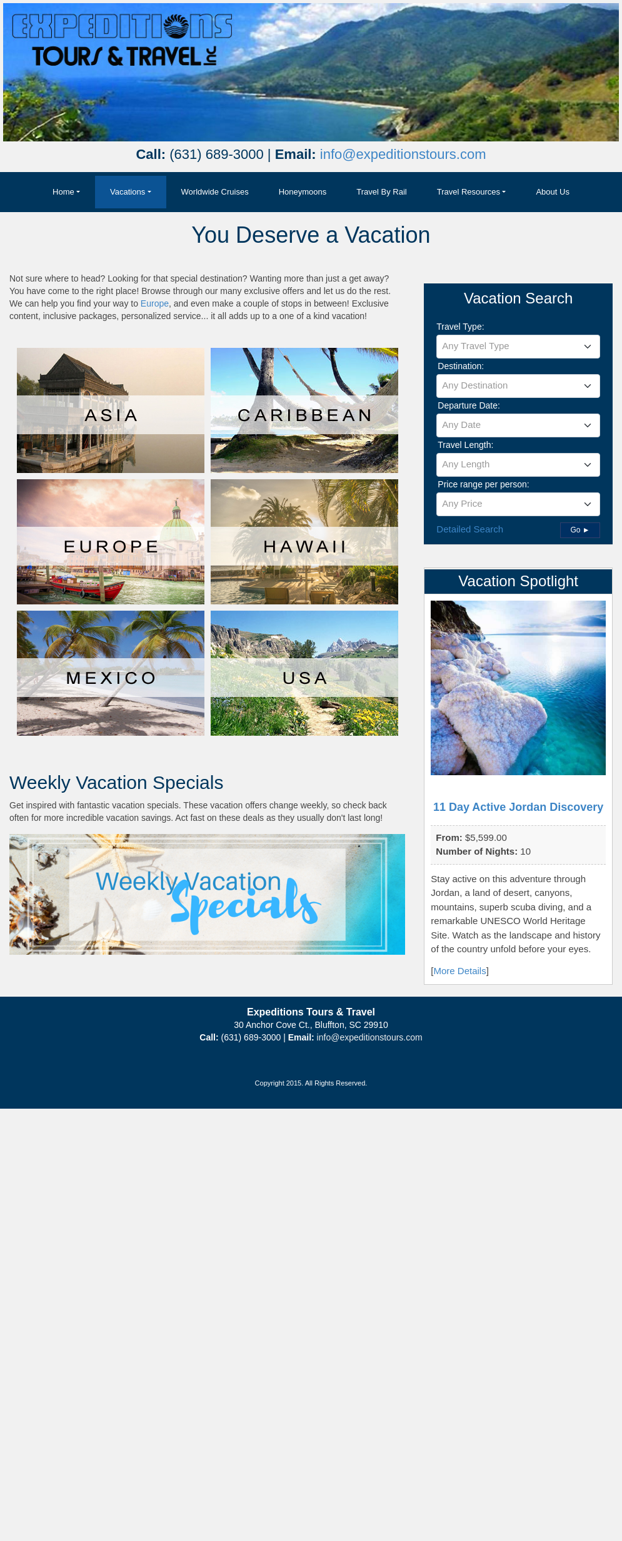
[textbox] (518, 346)
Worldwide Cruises (215, 191)
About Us (552, 191)
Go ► (579, 530)
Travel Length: (465, 445)
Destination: (461, 366)
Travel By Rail (381, 191)
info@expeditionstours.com (403, 154)
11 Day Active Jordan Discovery (518, 807)
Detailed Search (469, 529)
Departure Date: (469, 405)
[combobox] (518, 347)
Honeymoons (303, 191)
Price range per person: (483, 484)
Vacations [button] (127, 191)
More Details (460, 970)
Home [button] (63, 191)
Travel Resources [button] (468, 191)
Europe (155, 303)
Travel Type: (460, 327)
